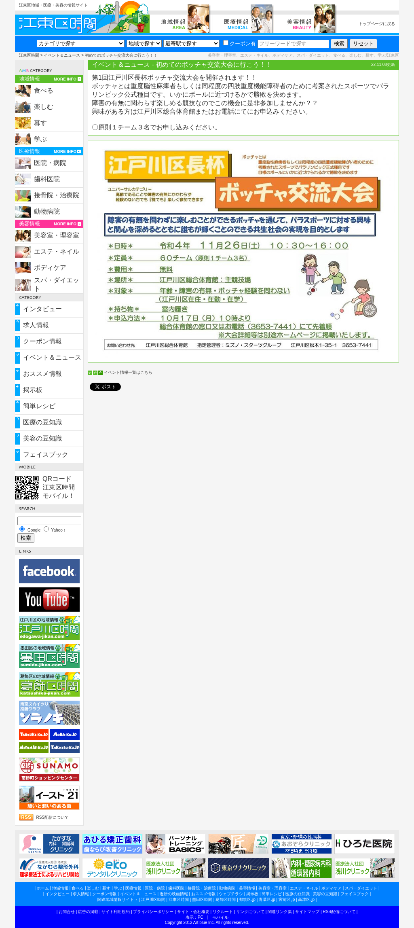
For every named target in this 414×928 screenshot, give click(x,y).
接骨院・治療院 (56, 195)
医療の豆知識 (42, 422)
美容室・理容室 (56, 235)
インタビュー (42, 308)
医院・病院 (50, 162)
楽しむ (43, 106)
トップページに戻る (377, 23)
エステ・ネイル (56, 251)
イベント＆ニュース (62, 55)
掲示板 (32, 389)
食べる (43, 90)
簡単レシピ (39, 406)
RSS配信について (52, 817)
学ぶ (40, 139)
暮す (40, 122)
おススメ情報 (42, 373)
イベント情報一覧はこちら (128, 372)
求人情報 (36, 325)
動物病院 (47, 211)
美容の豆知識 (42, 438)
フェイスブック (45, 454)
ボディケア (50, 267)
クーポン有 (239, 43)
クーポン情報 (42, 341)
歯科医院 (47, 179)
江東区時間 (29, 55)
